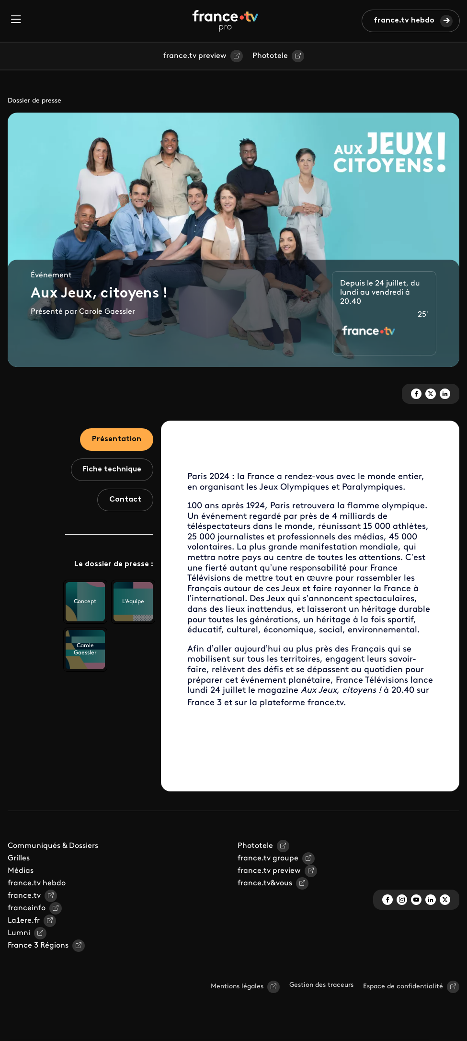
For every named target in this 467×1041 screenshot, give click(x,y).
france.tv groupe (268, 858)
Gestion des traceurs (321, 985)
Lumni (19, 933)
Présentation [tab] (116, 439)
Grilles (19, 858)
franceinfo (27, 908)
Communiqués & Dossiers (53, 846)
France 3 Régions (38, 945)
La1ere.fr (24, 921)
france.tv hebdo (404, 20)
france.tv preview (195, 56)
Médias (21, 871)
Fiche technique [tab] (112, 469)
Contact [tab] (125, 499)
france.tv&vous (265, 883)
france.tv (24, 896)
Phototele (270, 56)
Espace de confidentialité (403, 986)
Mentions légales (237, 986)
